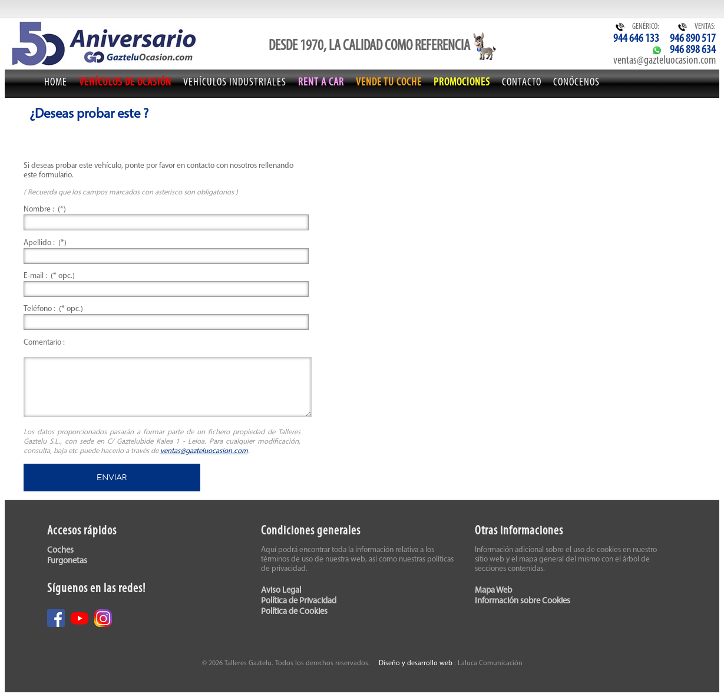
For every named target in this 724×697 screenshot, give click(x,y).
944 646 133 (636, 39)
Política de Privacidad (298, 601)
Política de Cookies (294, 611)
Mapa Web (493, 590)
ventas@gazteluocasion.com (664, 61)
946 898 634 (693, 50)
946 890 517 (693, 39)
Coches (60, 550)
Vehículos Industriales (234, 82)
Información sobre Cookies (522, 601)
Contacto (521, 82)
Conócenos (576, 82)
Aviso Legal (281, 590)
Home (55, 82)
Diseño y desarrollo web (415, 663)
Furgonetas (67, 561)
